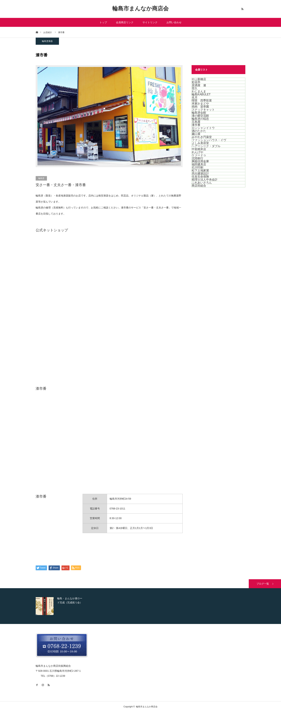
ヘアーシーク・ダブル (206, 146)
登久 (194, 88)
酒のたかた (199, 130)
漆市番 (196, 124)
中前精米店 (199, 149)
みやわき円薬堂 (202, 136)
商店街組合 (199, 185)
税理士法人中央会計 (205, 179)
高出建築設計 (200, 173)
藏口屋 (196, 133)
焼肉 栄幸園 (200, 106)
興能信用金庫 (200, 161)
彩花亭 (196, 82)
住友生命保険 (200, 176)
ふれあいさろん (202, 182)
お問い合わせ (174, 22)
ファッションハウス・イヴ (209, 140)
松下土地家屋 (200, 170)
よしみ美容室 (200, 143)
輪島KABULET (201, 94)
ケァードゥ (199, 155)
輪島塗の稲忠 (200, 118)
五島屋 (196, 121)
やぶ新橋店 (199, 79)
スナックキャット (203, 109)
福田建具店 (199, 164)
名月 (194, 97)
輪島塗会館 (199, 112)
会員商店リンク (125, 22)
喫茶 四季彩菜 (202, 100)
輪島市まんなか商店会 (140, 8)
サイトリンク (150, 22)
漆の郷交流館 (200, 115)
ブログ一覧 (262, 583)
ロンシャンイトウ (203, 127)
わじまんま (199, 91)
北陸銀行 (197, 158)
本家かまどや (200, 103)
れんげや (197, 152)
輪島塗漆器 (47, 41)
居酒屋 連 (199, 85)
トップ (103, 22)
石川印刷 (197, 167)
